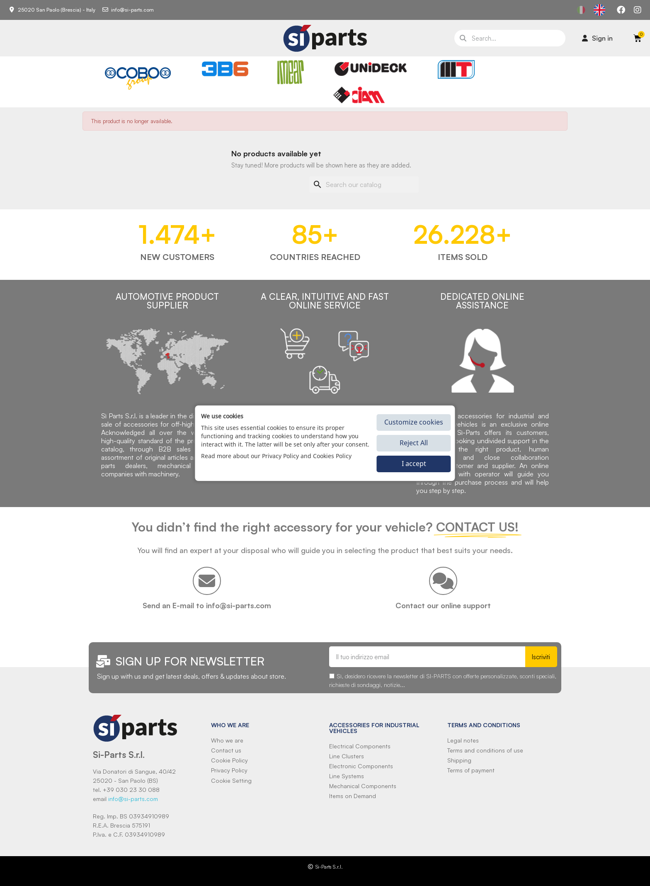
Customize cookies (413, 422)
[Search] (364, 184)
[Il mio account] (597, 38)
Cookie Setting (231, 780)
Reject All (414, 442)
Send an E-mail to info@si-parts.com (207, 605)
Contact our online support (443, 605)
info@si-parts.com (133, 798)
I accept (414, 463)
